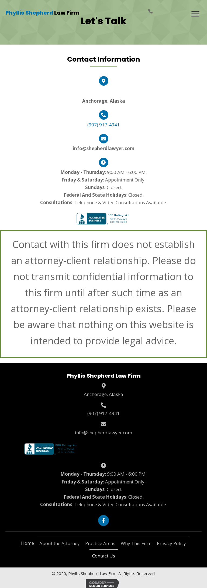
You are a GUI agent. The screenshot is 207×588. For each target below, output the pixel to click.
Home (27, 543)
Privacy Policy (171, 543)
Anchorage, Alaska (103, 394)
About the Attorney (59, 543)
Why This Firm (136, 543)
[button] (103, 520)
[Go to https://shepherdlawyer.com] (42, 12)
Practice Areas (100, 543)
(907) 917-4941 (103, 125)
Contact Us (103, 556)
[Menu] (195, 14)
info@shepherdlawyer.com (103, 432)
